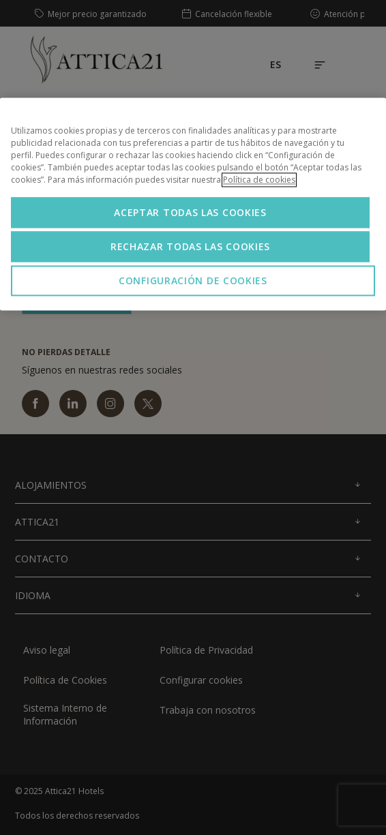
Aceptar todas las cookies (190, 212)
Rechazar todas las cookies (190, 246)
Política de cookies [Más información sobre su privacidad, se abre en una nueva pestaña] (259, 179)
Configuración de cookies (193, 280)
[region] (193, 203)
